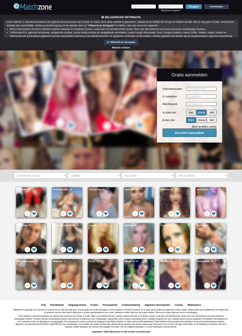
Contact (179, 305)
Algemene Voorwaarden (157, 305)
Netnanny (44, 321)
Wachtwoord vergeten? (170, 10)
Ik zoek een (169, 112)
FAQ (43, 305)
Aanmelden (216, 6)
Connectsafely (57, 321)
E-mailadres (170, 96)
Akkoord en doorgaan (121, 42)
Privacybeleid (110, 305)
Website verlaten (121, 47)
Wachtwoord (170, 104)
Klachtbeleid (57, 305)
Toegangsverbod (77, 305)
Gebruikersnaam (172, 88)
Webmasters (194, 305)
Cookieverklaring (131, 305)
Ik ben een (169, 120)
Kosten (94, 305)
